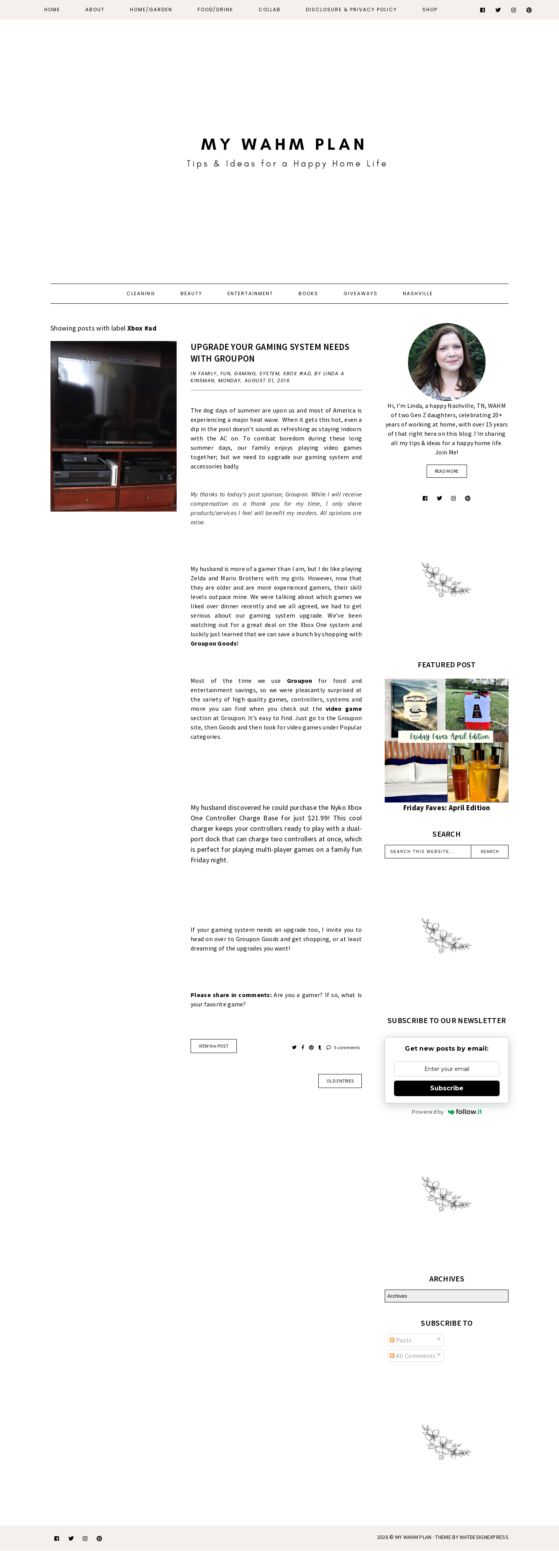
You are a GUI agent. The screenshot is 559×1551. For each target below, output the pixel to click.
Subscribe (447, 1088)
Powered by (447, 1112)
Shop (429, 9)
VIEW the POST (214, 1046)
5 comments (343, 1047)
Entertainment (250, 293)
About (95, 9)
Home (52, 9)
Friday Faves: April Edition (446, 807)
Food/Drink (215, 9)
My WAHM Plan (414, 1537)
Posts (401, 1340)
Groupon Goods (214, 643)
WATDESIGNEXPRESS (484, 1537)
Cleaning (141, 293)
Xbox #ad (297, 373)
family (207, 373)
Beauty (191, 293)
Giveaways (361, 293)
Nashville (418, 293)
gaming (245, 373)
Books (308, 293)
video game (344, 708)
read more (447, 471)
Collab (270, 9)
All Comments (413, 1356)
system (269, 373)
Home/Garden (151, 9)
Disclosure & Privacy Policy (351, 9)
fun (225, 373)
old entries (340, 1081)
